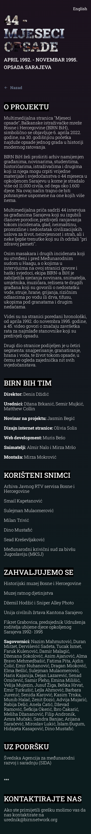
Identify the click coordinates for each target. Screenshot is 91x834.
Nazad (13, 87)
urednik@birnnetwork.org (30, 819)
